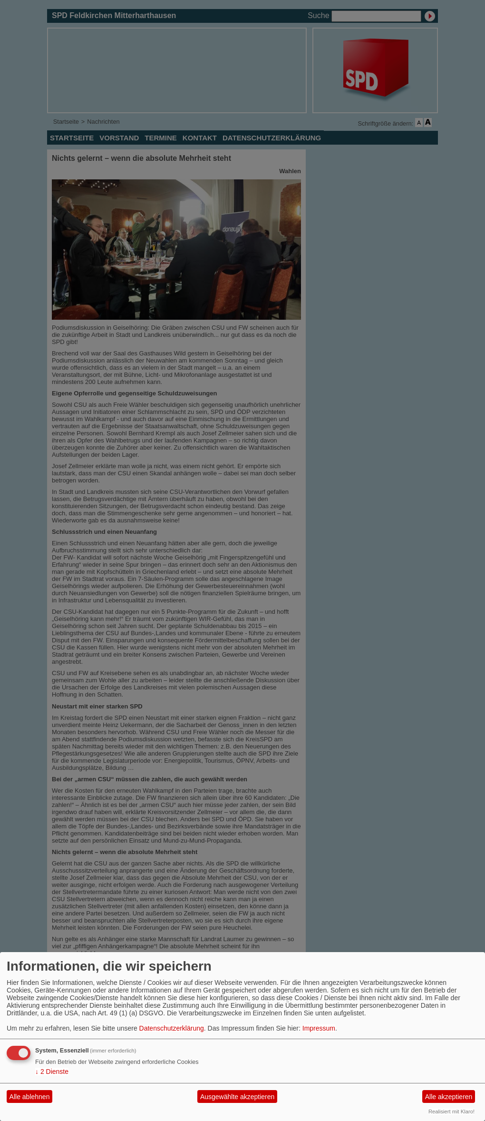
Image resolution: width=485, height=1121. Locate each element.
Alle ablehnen (30, 1097)
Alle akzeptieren (449, 1097)
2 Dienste (51, 1071)
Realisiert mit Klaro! (451, 1111)
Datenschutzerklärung (171, 1028)
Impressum (318, 1028)
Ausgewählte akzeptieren (237, 1097)
